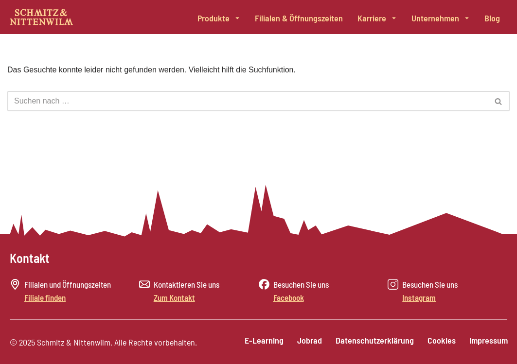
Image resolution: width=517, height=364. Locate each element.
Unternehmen (440, 18)
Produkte (218, 18)
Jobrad (306, 341)
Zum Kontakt (174, 297)
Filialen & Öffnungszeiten (299, 18)
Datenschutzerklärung (372, 341)
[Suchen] (247, 101)
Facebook (288, 297)
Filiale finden (45, 297)
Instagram (419, 297)
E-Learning (259, 341)
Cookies (440, 341)
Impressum (488, 341)
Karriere (377, 18)
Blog (492, 18)
